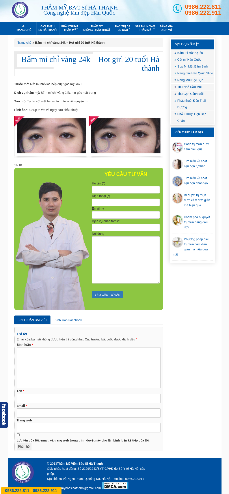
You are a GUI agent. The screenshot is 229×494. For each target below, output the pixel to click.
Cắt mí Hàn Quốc (189, 59)
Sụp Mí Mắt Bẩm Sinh (192, 66)
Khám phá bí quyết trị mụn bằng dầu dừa (197, 222)
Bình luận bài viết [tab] (32, 320)
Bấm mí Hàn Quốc (190, 52)
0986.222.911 (203, 13)
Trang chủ (25, 42)
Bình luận (25, 344)
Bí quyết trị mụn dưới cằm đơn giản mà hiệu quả (197, 200)
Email (22, 406)
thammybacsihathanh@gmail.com (77, 488)
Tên (20, 391)
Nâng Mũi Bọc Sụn (190, 80)
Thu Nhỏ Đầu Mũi (189, 87)
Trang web (24, 420)
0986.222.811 (203, 7)
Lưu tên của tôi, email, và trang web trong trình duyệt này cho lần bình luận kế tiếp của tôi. (83, 440)
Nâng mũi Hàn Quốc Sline (195, 73)
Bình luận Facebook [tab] (68, 320)
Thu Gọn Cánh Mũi (190, 94)
